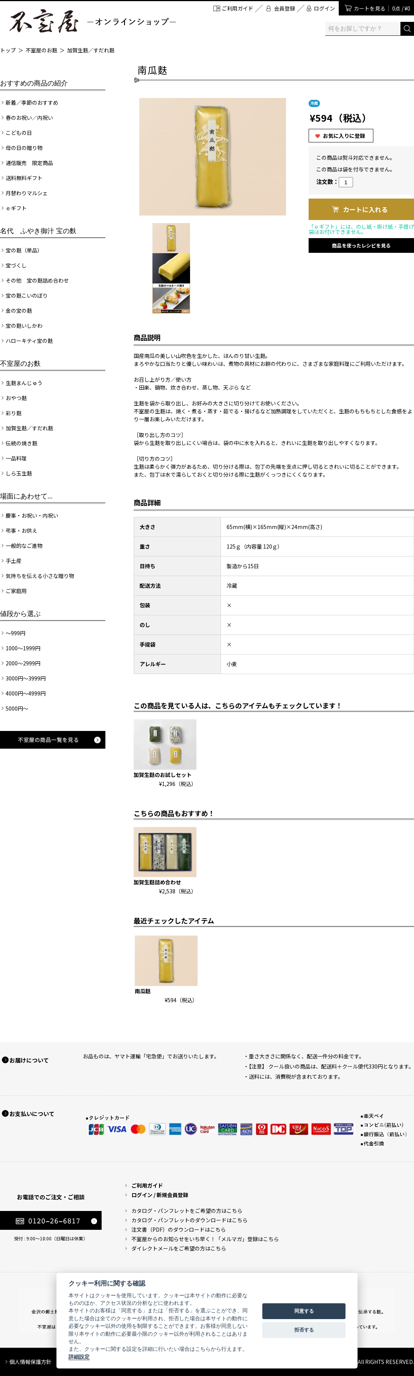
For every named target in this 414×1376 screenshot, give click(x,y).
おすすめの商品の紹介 (34, 83)
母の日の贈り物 (24, 147)
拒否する (304, 1330)
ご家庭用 (16, 591)
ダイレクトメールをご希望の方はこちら (178, 1248)
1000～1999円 (23, 648)
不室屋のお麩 (41, 50)
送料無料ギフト (24, 178)
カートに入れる (365, 209)
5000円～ (17, 708)
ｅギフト (16, 208)
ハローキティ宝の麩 (29, 340)
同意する (304, 1311)
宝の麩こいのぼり (27, 295)
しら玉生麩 (19, 473)
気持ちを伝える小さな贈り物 (40, 575)
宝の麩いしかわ (24, 325)
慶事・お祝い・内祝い (32, 515)
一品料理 (16, 458)
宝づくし (16, 265)
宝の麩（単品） (24, 250)
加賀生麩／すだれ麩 (90, 50)
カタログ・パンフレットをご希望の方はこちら (186, 1210)
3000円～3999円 (26, 678)
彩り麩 (13, 413)
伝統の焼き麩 (21, 443)
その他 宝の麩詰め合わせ (37, 280)
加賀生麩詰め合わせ (157, 882)
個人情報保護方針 (30, 1361)
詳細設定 (79, 1357)
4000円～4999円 (26, 693)
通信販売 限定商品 (29, 163)
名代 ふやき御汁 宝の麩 (38, 231)
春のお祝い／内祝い (29, 117)
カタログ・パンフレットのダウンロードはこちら (189, 1220)
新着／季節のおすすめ (32, 102)
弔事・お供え (21, 530)
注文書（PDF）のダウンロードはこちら (178, 1229)
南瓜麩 (143, 991)
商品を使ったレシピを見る (361, 245)
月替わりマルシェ (27, 193)
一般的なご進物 (24, 545)
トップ (8, 50)
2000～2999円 (23, 663)
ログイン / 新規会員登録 (159, 1195)
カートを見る (382, 8)
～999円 (15, 633)
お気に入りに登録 (344, 135)
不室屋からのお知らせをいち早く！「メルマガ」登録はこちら (205, 1239)
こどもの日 (19, 132)
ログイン (324, 8)
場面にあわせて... (26, 496)
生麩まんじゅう (24, 383)
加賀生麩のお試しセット (163, 774)
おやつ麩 (16, 398)
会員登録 (284, 8)
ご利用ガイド (237, 8)
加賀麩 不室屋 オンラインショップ (92, 21)
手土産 (13, 560)
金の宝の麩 (19, 310)
